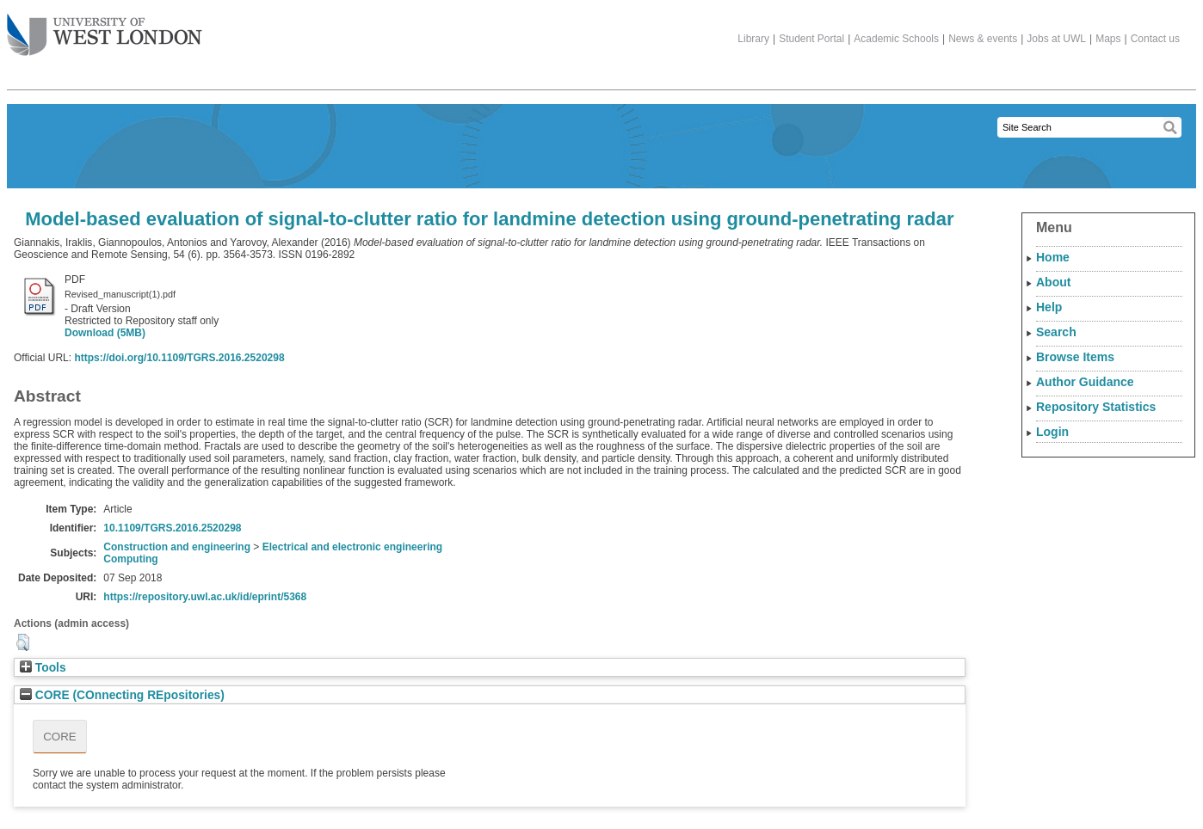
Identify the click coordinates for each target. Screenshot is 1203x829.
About (1053, 282)
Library (753, 39)
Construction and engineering (176, 547)
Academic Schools (896, 39)
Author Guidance (1085, 382)
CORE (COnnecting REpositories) (122, 695)
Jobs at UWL (1056, 39)
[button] (22, 642)
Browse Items (1075, 357)
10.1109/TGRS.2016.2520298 (172, 528)
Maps (1107, 39)
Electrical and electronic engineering (352, 547)
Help (1049, 307)
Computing (130, 559)
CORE (60, 736)
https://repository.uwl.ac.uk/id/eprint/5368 (204, 597)
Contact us (1155, 39)
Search (1056, 332)
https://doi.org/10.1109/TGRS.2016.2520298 (179, 358)
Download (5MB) (105, 333)
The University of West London (104, 28)
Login (1052, 432)
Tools (43, 667)
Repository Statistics (1096, 407)
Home (1053, 257)
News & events (982, 39)
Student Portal (811, 39)
